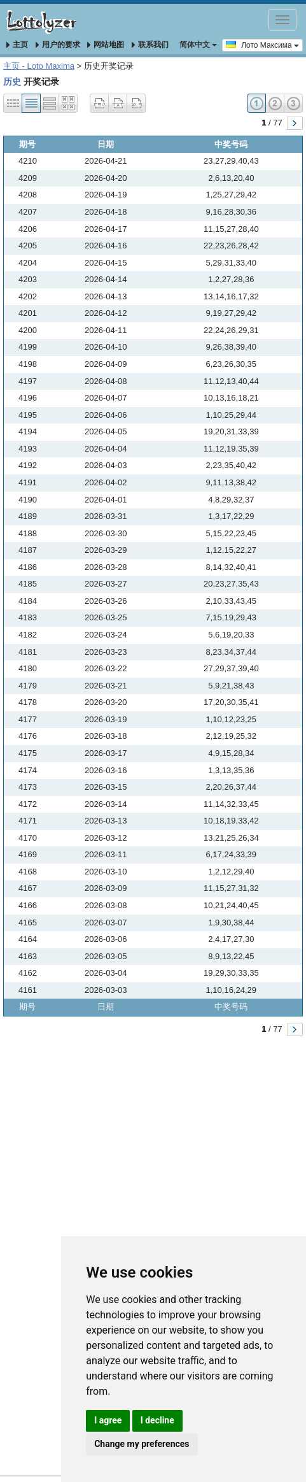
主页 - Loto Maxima (38, 66)
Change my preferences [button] (141, 1444)
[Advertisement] (150, 1205)
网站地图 (105, 44)
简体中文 (198, 44)
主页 (17, 44)
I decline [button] (157, 1420)
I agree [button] (108, 1420)
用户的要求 (58, 44)
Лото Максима (262, 44)
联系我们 (150, 44)
